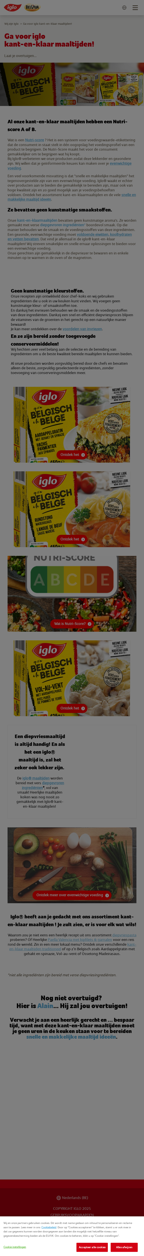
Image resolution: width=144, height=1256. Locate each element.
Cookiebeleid (48, 1227)
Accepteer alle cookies (92, 1247)
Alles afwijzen (124, 1247)
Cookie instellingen (14, 1247)
